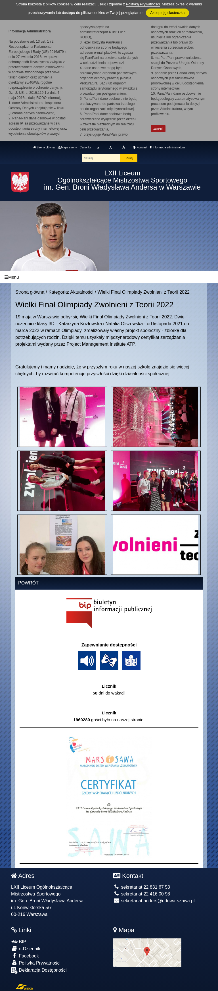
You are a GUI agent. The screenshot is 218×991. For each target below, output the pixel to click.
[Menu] (109, 277)
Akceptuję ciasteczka (167, 13)
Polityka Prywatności (35, 962)
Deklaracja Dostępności (39, 970)
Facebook (25, 955)
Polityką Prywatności (143, 4)
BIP (18, 941)
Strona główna (44, 147)
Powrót (28, 582)
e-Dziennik (25, 948)
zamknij (158, 128)
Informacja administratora (167, 147)
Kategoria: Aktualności (71, 292)
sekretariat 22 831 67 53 (141, 887)
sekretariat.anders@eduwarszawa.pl (153, 900)
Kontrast (140, 147)
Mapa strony (67, 147)
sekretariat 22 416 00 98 (141, 894)
